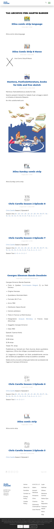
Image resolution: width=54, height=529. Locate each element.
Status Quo (44, 498)
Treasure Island (44, 507)
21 (31, 214)
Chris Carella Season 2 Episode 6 (27, 384)
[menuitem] (45, 3)
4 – (35, 216)
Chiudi (26, 526)
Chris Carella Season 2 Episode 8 (27, 203)
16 (46, 214)
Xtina (43, 511)
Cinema (34, 501)
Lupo (43, 484)
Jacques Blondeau (26, 319)
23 (25, 214)
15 (6, 216)
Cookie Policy (25, 502)
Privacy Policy (25, 497)
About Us (26, 487)
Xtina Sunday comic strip (27, 171)
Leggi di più (33, 526)
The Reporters (44, 502)
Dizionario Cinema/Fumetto (36, 505)
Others (43, 490)
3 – (37, 216)
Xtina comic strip (27, 421)
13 (12, 216)
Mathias (43, 487)
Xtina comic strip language (27, 24)
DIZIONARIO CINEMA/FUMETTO (31, 278)
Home (25, 484)
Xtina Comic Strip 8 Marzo (27, 51)
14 (9, 216)
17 (43, 214)
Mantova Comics (44, 494)
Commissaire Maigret (30, 285)
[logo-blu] (6, 3)
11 (17, 216)
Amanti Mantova (35, 491)
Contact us (26, 493)
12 (15, 216)
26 (16, 214)
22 (28, 214)
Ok (20, 526)
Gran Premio (36, 509)
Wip (42, 514)
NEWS (29, 54)
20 (35, 214)
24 (22, 214)
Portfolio (26, 490)
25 (19, 214)
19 (37, 214)
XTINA (31, 27)
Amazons (35, 495)
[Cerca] (45, 3)
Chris (34, 498)
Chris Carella (10, 210)
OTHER (33, 88)
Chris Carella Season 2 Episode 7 (27, 238)
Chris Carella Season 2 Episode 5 (27, 450)
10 (20, 216)
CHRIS (29, 206)
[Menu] (48, 3)
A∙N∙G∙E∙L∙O (36, 484)
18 (40, 214)
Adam (34, 487)
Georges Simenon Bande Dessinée (27, 275)
